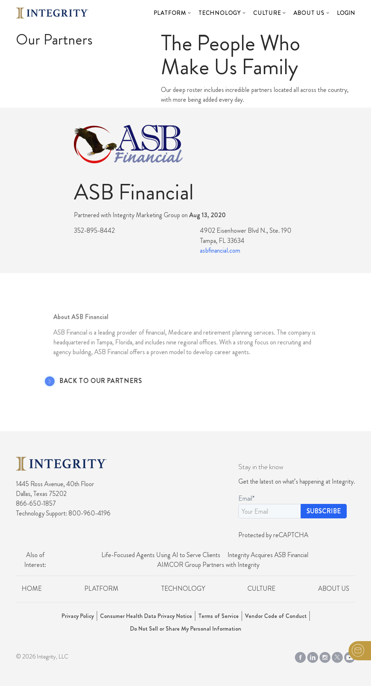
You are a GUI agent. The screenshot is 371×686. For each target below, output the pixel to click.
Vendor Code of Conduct (276, 616)
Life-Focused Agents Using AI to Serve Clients (160, 555)
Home (32, 588)
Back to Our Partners (90, 381)
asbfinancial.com (220, 250)
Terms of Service (218, 616)
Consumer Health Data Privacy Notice (146, 616)
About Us (309, 13)
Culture (267, 13)
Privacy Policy (78, 616)
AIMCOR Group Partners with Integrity (208, 564)
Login (346, 13)
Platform (170, 13)
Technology (220, 13)
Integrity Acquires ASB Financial (268, 555)
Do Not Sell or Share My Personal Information (185, 628)
